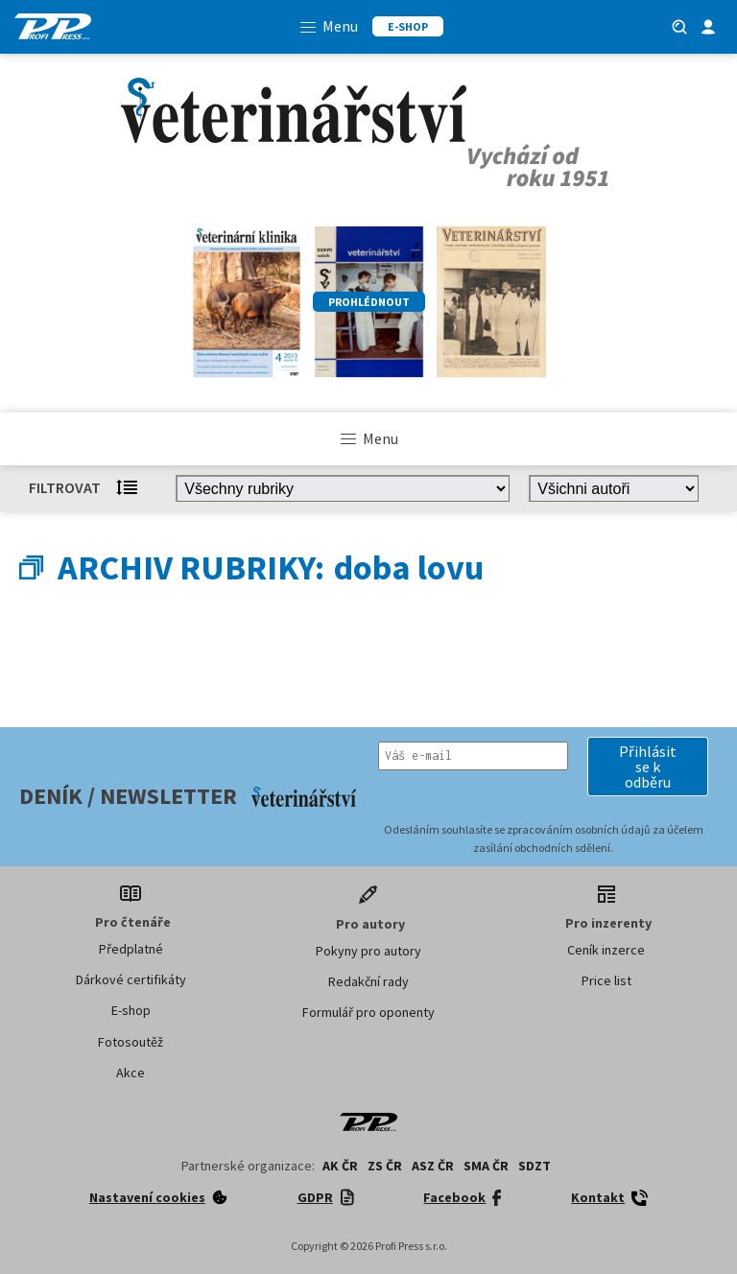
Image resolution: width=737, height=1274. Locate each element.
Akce (130, 1072)
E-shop (131, 1010)
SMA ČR (486, 1165)
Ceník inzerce (606, 949)
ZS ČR (385, 1165)
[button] (647, 766)
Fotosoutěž (130, 1041)
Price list (606, 980)
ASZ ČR (433, 1165)
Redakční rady (368, 981)
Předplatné (131, 948)
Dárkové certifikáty (131, 979)
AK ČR (340, 1165)
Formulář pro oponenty (368, 1012)
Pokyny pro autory (368, 950)
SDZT (534, 1165)
